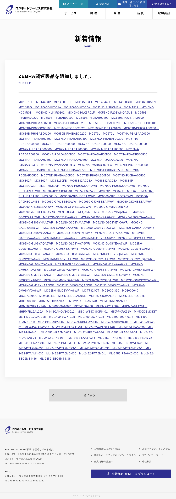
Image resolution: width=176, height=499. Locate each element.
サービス (70, 13)
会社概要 (147, 461)
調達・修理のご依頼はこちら (131, 4)
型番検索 (102, 3)
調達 (94, 13)
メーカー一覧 (73, 3)
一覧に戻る (88, 395)
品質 (141, 13)
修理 (117, 13)
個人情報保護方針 (103, 461)
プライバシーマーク (152, 455)
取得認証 (164, 13)
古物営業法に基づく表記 (107, 449)
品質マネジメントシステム (156, 449)
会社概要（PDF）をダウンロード (133, 473)
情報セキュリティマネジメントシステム (115, 455)
